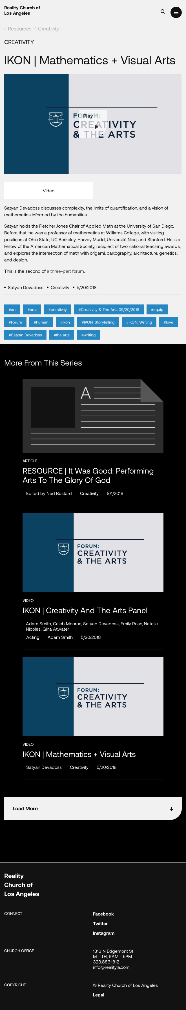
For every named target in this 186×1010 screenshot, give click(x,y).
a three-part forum (65, 271)
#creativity (57, 318)
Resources (20, 28)
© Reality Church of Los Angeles (125, 985)
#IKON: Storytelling (98, 331)
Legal (98, 994)
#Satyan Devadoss (25, 343)
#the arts (62, 343)
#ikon (65, 331)
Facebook (103, 913)
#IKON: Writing (139, 331)
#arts (32, 318)
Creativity (48, 28)
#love (168, 331)
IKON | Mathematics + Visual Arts (79, 754)
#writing (88, 343)
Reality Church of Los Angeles (22, 10)
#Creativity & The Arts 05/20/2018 (109, 318)
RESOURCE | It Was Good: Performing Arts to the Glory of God (88, 475)
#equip (157, 318)
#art (12, 318)
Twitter (100, 923)
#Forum (15, 331)
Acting (32, 637)
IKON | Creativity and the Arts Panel (85, 610)
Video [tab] (48, 190)
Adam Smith (60, 637)
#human (41, 331)
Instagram (103, 933)
